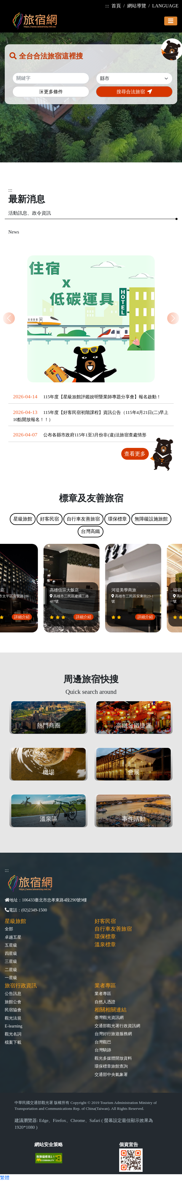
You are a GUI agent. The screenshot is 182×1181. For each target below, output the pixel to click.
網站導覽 (136, 5)
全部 (9, 928)
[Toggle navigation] (170, 21)
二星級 (11, 969)
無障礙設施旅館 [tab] (151, 518)
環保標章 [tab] (117, 518)
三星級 (11, 961)
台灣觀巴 (103, 1042)
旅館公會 (13, 1001)
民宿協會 (13, 1009)
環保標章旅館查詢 (111, 1066)
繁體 (4, 1177)
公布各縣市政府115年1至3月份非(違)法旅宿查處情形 (94, 434)
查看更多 (135, 454)
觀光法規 (13, 1018)
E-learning (13, 1026)
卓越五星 (13, 937)
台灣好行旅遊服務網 (113, 1033)
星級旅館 (15, 921)
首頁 (116, 5)
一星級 (11, 977)
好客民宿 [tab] (49, 518)
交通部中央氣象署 (111, 1074)
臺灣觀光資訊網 (109, 1017)
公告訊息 (13, 993)
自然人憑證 (105, 1001)
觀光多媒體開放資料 (113, 1058)
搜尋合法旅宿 (134, 91)
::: (107, 5)
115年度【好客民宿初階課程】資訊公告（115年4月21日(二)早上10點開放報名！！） (90, 416)
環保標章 (105, 936)
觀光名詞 (13, 1034)
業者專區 (103, 993)
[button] (173, 318)
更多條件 (51, 92)
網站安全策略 (48, 1144)
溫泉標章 (105, 944)
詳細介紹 (23, 617)
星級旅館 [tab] (22, 518)
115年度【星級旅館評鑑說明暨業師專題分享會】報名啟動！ (102, 396)
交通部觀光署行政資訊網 (117, 1025)
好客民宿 (105, 921)
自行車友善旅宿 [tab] (83, 518)
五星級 (11, 945)
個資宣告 (128, 1144)
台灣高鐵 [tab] (90, 531)
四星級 (11, 953)
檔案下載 (13, 1042)
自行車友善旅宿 (113, 929)
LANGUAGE (165, 5)
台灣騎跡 (103, 1050)
